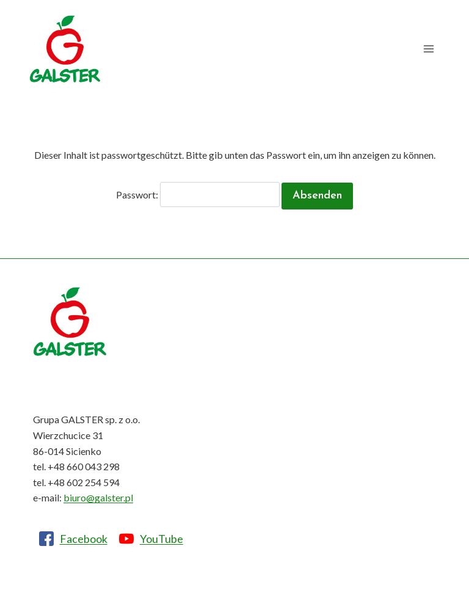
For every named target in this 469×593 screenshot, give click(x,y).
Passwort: (198, 194)
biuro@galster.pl (98, 497)
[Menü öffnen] (428, 49)
